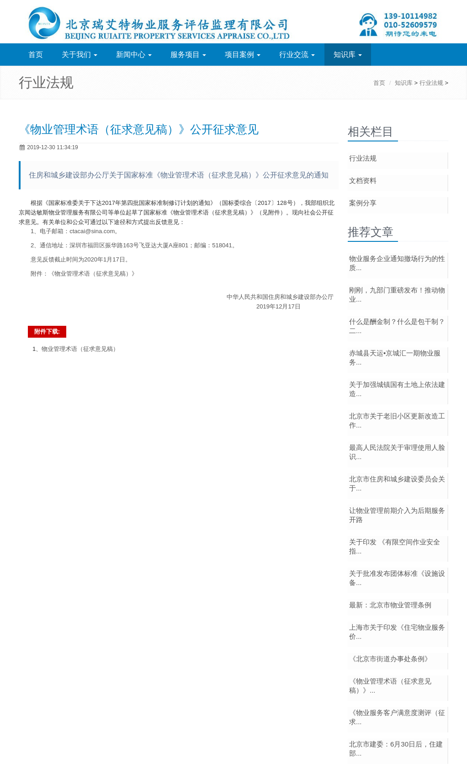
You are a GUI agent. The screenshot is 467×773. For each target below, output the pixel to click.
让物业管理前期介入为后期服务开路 (397, 515)
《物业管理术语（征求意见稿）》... (390, 685)
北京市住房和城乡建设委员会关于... (397, 483)
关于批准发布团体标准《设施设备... (397, 577)
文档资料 (363, 180)
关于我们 (79, 54)
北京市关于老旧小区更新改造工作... (397, 420)
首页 (35, 54)
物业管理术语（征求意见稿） (80, 348)
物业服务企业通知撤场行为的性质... (397, 263)
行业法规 (431, 82)
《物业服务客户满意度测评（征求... (397, 717)
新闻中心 (134, 54)
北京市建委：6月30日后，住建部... (396, 748)
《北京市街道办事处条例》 (390, 659)
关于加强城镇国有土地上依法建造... (397, 389)
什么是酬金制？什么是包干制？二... (397, 326)
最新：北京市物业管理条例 (390, 605)
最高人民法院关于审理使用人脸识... (397, 452)
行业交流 (297, 54)
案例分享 (363, 203)
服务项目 (188, 54)
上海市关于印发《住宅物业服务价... (397, 631)
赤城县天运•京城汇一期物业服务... (394, 357)
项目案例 (242, 54)
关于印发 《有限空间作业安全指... (394, 546)
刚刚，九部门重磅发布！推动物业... (397, 294)
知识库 (348, 54)
